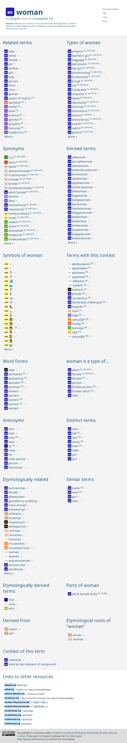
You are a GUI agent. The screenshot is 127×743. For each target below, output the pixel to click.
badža (12, 107)
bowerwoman (82, 238)
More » (9, 137)
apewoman (80, 178)
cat (74, 85)
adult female (17, 192)
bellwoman (80, 217)
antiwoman (80, 174)
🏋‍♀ (11, 290)
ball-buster (80, 64)
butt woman (17, 488)
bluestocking (81, 73)
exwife (77, 124)
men (11, 429)
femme (13, 196)
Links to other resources (28, 676)
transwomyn (17, 509)
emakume (15, 235)
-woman (27, 711)
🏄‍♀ (11, 281)
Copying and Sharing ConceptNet (39, 739)
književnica (16, 132)
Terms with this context (90, 255)
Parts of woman (82, 585)
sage (75, 315)
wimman (15, 518)
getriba (13, 119)
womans (14, 383)
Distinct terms (81, 420)
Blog (104, 21)
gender (13, 94)
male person (17, 459)
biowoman (79, 221)
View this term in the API (16, 28)
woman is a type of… (87, 361)
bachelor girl (81, 56)
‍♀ (11, 264)
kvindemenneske (20, 188)
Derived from (16, 620)
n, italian (86, 114)
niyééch (78, 285)
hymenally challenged (87, 302)
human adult (81, 391)
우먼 (11, 600)
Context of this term (24, 651)
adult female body (85, 594)
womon (13, 404)
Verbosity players (60, 23)
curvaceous (80, 298)
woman (29, 12)
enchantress (81, 119)
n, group (31, 204)
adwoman (79, 157)
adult (76, 370)
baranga (78, 328)
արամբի (79, 319)
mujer (12, 218)
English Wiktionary (23, 26)
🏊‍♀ (11, 285)
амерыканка (81, 264)
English (15, 18)
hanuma (14, 128)
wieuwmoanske (20, 561)
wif (11, 633)
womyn (13, 408)
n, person (89, 50)
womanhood (17, 205)
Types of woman (83, 43)
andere (13, 222)
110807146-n (39, 702)
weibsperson (17, 526)
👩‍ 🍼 (13, 328)
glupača (14, 124)
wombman (16, 569)
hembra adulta (19, 214)
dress (12, 56)
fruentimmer (17, 175)
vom (11, 608)
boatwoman (80, 230)
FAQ (104, 13)
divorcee (78, 107)
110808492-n (39, 706)
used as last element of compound (32, 664)
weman (14, 552)
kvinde (13, 184)
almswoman (80, 166)
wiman (78, 635)
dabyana (79, 281)
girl (11, 64)
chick (12, 85)
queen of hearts (19, 98)
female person (82, 387)
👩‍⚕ (11, 332)
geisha (77, 132)
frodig (76, 324)
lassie (76, 442)
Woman (22, 685)
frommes (15, 539)
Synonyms (13, 148)
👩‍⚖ (11, 336)
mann (13, 629)
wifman (15, 531)
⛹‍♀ (11, 272)
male (12, 450)
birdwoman (80, 225)
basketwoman (82, 208)
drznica (13, 115)
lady (11, 51)
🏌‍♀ (11, 294)
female (13, 60)
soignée (78, 307)
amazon (78, 51)
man (11, 370)
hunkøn (14, 179)
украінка (78, 277)
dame (76, 98)
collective (15, 660)
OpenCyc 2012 (33, 23)
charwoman (16, 209)
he (10, 455)
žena (11, 201)
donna (77, 115)
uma (12, 604)
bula (11, 111)
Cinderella (79, 90)
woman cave (17, 565)
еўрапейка (80, 268)
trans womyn (17, 505)
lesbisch (78, 290)
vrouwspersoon (19, 548)
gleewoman (16, 497)
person (13, 81)
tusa (75, 311)
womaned (15, 374)
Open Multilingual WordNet (64, 26)
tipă (75, 332)
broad (76, 81)
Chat (104, 17)
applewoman (81, 183)
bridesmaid (80, 77)
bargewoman (81, 200)
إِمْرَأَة (11, 157)
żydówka (14, 102)
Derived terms (81, 148)
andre (12, 226)
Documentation (110, 9)
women (13, 391)
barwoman (80, 204)
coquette (78, 94)
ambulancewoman (85, 170)
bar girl (77, 68)
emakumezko (18, 239)
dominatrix (80, 111)
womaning (16, 378)
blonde (77, 294)
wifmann (15, 514)
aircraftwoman (82, 161)
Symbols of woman (22, 255)
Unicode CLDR (46, 23)
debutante (79, 102)
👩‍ (11, 324)
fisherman (15, 467)
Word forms (15, 361)
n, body (102, 593)
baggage (78, 60)
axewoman (80, 191)
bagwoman (80, 195)
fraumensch (17, 522)
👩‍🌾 (11, 345)
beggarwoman (82, 213)
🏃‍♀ (11, 277)
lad (74, 433)
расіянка (78, 272)
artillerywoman (83, 187)
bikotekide (16, 231)
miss (12, 90)
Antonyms (13, 420)
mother (13, 68)
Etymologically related (25, 479)
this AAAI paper (73, 736)
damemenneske (19, 171)
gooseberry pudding (23, 501)
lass (75, 437)
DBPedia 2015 (20, 23)
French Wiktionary (40, 26)
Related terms (17, 43)
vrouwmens (16, 544)
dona (12, 162)
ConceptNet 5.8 (42, 18)
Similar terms (80, 479)
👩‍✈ (11, 341)
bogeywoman (81, 234)
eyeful (76, 128)
